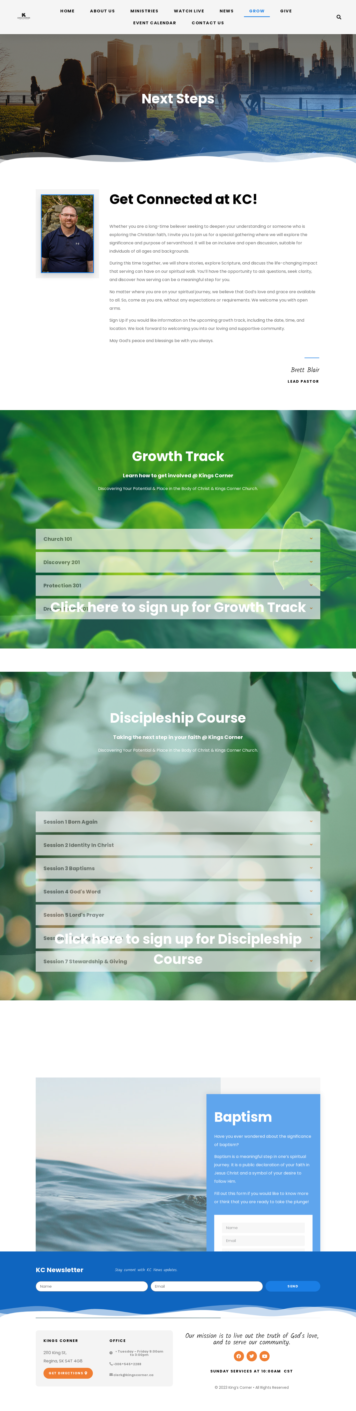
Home (67, 11)
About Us (102, 11)
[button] (339, 17)
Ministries (144, 11)
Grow (257, 11)
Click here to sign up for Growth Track (178, 607)
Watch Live (189, 11)
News (227, 11)
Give (286, 11)
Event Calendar (154, 23)
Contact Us (208, 23)
